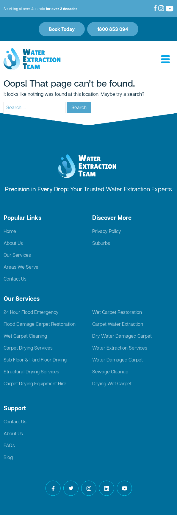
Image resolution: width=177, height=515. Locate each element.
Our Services (17, 255)
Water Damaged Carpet (117, 360)
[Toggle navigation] (165, 59)
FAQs (9, 445)
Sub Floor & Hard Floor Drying (35, 360)
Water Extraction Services (119, 348)
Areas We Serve (21, 267)
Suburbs (101, 243)
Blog (8, 457)
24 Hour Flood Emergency (31, 312)
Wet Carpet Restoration (117, 312)
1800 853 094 (112, 29)
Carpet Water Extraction (117, 324)
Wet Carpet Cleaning (25, 336)
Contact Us (15, 279)
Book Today (62, 29)
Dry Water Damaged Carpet (122, 336)
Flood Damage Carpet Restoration (40, 324)
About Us (13, 243)
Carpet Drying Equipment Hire (35, 383)
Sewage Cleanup (110, 372)
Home (10, 231)
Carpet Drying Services (28, 348)
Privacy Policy (106, 231)
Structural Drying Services (31, 372)
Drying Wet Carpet (111, 383)
